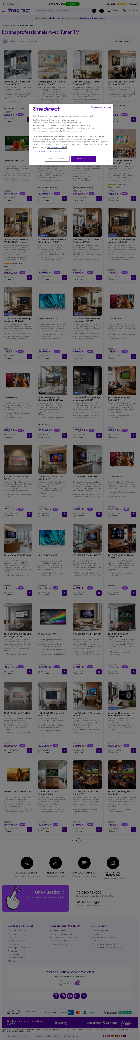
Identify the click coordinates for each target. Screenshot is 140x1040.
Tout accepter (83, 159)
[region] (71, 134)
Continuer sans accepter (101, 107)
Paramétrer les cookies (57, 159)
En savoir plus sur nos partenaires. (47, 151)
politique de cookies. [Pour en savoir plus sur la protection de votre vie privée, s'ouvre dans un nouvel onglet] (57, 147)
